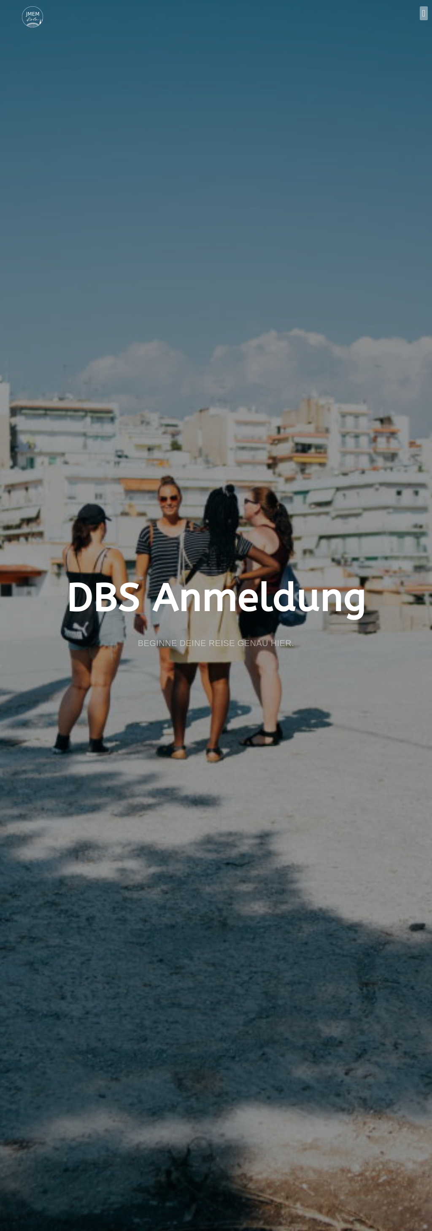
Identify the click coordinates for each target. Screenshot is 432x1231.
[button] (424, 13)
